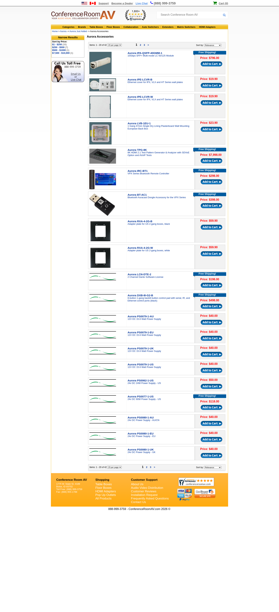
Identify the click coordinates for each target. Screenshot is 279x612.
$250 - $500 (60, 47)
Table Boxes (96, 27)
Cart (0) (223, 3)
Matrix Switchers (186, 27)
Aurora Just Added (78, 31)
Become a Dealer (122, 3)
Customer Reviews (143, 491)
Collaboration (130, 27)
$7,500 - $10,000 (62, 53)
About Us (137, 484)
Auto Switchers (150, 27)
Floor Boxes (113, 27)
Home (55, 31)
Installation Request (144, 495)
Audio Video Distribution (147, 487)
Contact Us (138, 502)
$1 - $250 (59, 44)
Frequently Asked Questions (150, 498)
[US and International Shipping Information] (89, 3)
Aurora (63, 31)
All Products (103, 498)
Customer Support (144, 479)
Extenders (167, 27)
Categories (68, 27)
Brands (82, 27)
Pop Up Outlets (105, 495)
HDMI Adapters (207, 27)
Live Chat (142, 3)
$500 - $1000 (60, 50)
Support (103, 3)
